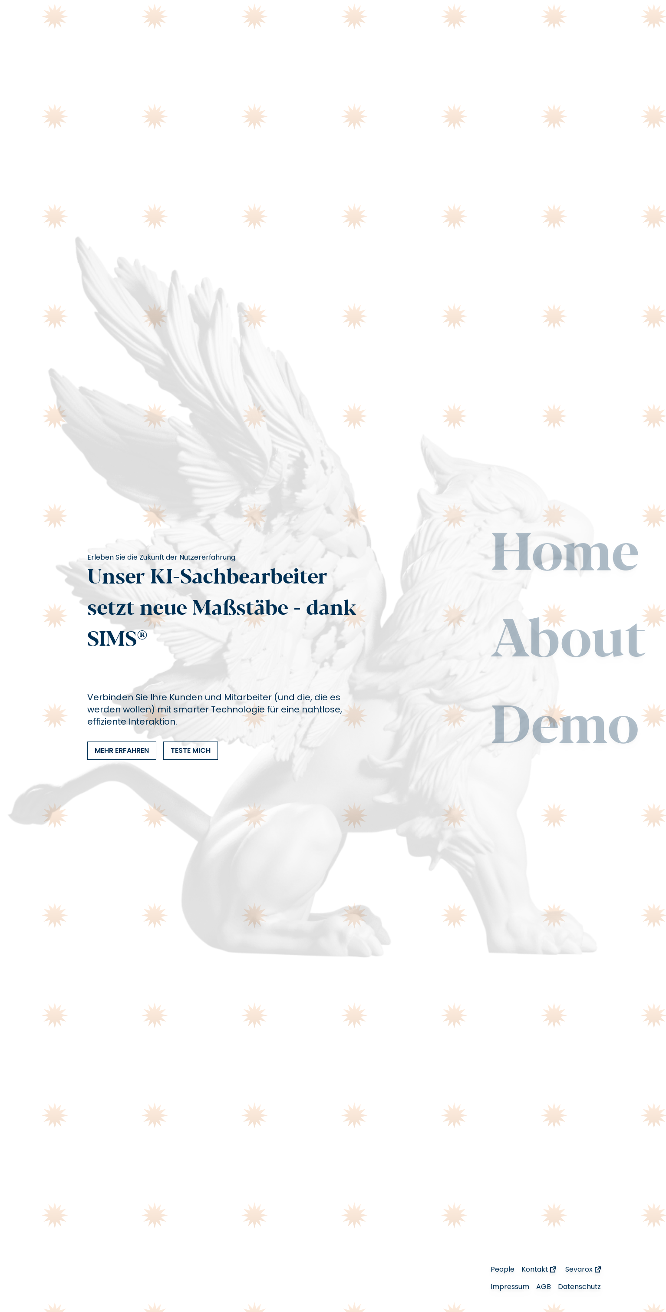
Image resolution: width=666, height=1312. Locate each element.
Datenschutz (579, 1287)
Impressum (510, 1287)
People (502, 1269)
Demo (565, 728)
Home (565, 555)
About (568, 642)
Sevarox (584, 1269)
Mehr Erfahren (122, 750)
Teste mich (191, 750)
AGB (543, 1287)
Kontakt (539, 1269)
